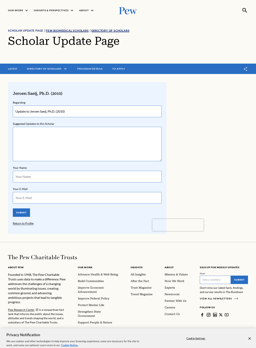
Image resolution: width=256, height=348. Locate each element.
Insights (137, 267)
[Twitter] (221, 315)
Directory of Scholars (110, 30)
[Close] (249, 341)
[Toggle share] (245, 69)
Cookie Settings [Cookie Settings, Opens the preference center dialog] (195, 341)
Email (202, 273)
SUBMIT (21, 212)
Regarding (19, 102)
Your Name (20, 167)
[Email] (215, 280)
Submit (239, 279)
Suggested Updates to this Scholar (33, 123)
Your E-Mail (20, 189)
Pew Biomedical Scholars (67, 30)
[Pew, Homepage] (128, 10)
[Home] (42, 257)
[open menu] (65, 68)
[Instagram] (208, 314)
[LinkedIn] (215, 314)
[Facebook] (202, 314)
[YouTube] (226, 314)
